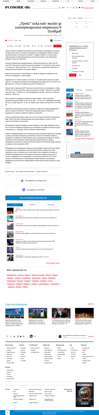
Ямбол (25, 287)
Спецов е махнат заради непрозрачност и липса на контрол (34, 249)
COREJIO (84, 354)
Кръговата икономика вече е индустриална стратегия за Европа (36, 217)
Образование (47, 354)
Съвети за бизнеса (35, 348)
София (33, 284)
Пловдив (35, 281)
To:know (8, 374)
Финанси (77, 152)
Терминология (10, 370)
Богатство (73, 352)
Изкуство (73, 356)
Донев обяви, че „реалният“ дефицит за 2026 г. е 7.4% (32, 257)
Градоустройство (48, 358)
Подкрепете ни (32, 399)
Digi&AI (59, 348)
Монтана (51, 278)
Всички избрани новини (53, 263)
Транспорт (77, 110)
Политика (17, 247)
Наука (72, 348)
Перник (20, 281)
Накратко (9, 372)
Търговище (54, 284)
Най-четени (32, 204)
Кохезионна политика (79, 93)
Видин (48, 275)
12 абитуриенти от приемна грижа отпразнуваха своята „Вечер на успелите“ (61, 321)
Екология (46, 360)
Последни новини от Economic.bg (84, 138)
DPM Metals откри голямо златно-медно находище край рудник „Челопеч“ (38, 210)
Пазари (22, 354)
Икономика (6, 1)
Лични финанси (48, 350)
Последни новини (89, 8)
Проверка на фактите (50, 389)
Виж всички (91, 303)
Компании (80, 18)
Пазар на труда (10, 363)
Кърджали (26, 278)
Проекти (80, 1)
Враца (54, 275)
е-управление (60, 352)
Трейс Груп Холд (42, 171)
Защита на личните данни (35, 389)
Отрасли (23, 350)
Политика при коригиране (35, 393)
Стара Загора (43, 284)
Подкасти (84, 350)
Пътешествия (74, 350)
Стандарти (33, 350)
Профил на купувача (18, 399)
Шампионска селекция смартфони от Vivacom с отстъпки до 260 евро (37, 321)
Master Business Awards (88, 356)
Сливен (19, 284)
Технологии (55, 1)
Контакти (15, 393)
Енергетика (9, 354)
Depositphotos (53, 413)
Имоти (22, 358)
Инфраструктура (78, 120)
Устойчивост (30, 1)
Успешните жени (86, 360)
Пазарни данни (10, 378)
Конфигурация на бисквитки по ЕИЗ (49, 400)
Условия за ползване (50, 395)
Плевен (27, 281)
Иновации (23, 352)
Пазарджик (11, 281)
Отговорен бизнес (35, 352)
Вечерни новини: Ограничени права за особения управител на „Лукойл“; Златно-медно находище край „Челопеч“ (83, 105)
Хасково (11, 287)
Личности (73, 354)
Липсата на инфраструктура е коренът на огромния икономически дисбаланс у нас (84, 124)
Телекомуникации (61, 350)
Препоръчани (50, 204)
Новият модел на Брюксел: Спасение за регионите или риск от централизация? (83, 96)
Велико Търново (38, 275)
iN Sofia (84, 358)
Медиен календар (33, 402)
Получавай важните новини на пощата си (74, 335)
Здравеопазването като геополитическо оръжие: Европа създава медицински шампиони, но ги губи (83, 133)
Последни (14, 204)
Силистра (10, 284)
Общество (43, 1)
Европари (9, 350)
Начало (69, 18)
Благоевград (12, 275)
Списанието (10, 376)
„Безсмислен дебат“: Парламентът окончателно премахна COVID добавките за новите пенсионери (35, 242)
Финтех (59, 358)
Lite (68, 1)
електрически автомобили (26, 171)
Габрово (10, 278)
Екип (14, 391)
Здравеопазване (48, 356)
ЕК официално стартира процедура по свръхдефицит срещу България (37, 225)
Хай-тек (59, 356)
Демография (47, 352)
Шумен (18, 287)
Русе (50, 281)
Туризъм (9, 360)
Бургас (20, 275)
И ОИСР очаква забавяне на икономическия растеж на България (36, 233)
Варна (27, 275)
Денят (76, 101)
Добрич (18, 278)
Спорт (72, 358)
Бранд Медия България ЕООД (18, 396)
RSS (33, 336)
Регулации (23, 360)
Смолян (26, 284)
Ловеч (44, 278)
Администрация (48, 363)
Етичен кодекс (48, 393)
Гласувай (72, 75)
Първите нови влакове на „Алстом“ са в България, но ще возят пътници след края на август (84, 115)
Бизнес (18, 1)
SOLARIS (84, 363)
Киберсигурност (61, 354)
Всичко (93, 1)
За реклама (16, 389)
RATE (83, 352)
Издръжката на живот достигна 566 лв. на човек (81, 155)
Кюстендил (36, 278)
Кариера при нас (33, 395)
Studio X (54, 412)
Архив (80, 75)
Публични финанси (19, 216)
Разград (43, 281)
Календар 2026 (85, 348)
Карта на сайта (48, 391)
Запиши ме (91, 336)
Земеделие (9, 358)
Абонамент (31, 391)
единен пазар (10, 171)
